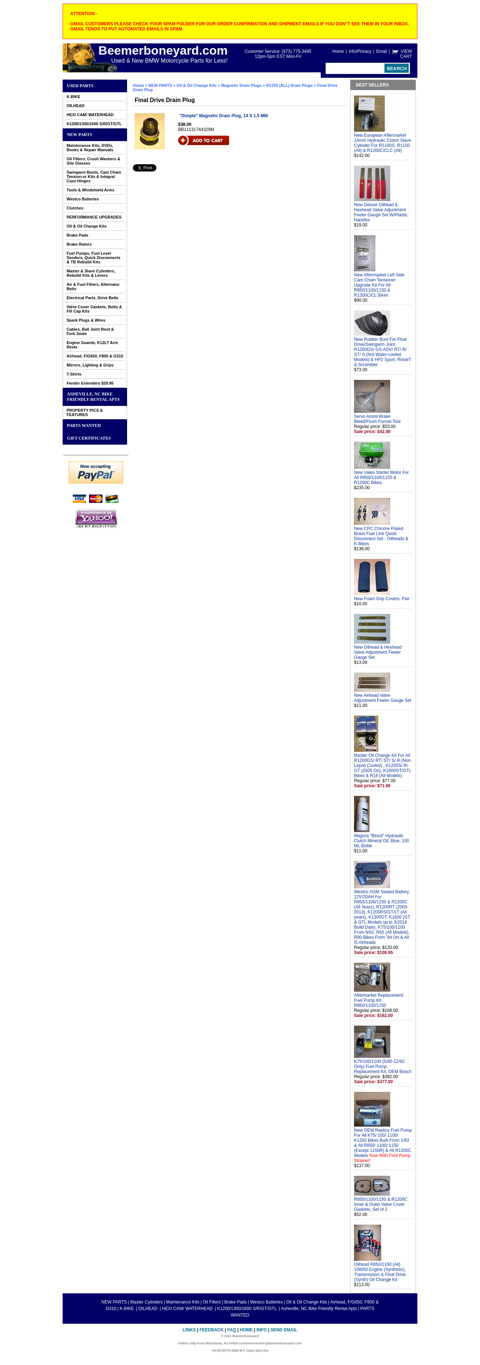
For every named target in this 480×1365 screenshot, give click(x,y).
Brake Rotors (79, 244)
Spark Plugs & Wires (86, 320)
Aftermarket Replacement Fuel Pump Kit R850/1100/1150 (378, 1000)
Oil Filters (212, 1302)
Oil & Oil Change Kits (87, 226)
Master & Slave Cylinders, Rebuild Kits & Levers (91, 273)
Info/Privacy (360, 51)
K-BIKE (73, 96)
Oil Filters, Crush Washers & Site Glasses (93, 161)
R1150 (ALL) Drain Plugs (289, 85)
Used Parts (80, 85)
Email (381, 51)
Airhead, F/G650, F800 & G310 (95, 356)
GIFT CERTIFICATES (89, 438)
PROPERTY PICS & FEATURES (85, 412)
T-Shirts (74, 374)
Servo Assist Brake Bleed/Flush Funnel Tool (377, 419)
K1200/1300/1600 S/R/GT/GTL (94, 124)
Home (338, 51)
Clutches (75, 208)
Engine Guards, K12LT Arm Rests (92, 344)
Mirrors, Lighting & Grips (90, 365)
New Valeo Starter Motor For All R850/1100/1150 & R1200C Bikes (381, 477)
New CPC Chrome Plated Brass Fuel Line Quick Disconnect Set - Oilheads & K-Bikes (381, 536)
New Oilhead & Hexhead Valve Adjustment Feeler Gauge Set (377, 652)
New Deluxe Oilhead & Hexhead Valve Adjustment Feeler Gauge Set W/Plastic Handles (381, 212)
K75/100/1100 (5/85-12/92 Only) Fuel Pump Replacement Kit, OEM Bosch (383, 1066)
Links (189, 1329)
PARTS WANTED (84, 425)
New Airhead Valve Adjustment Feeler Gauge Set (382, 698)
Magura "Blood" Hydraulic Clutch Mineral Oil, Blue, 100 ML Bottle (381, 840)
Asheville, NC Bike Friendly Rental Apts (93, 396)
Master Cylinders (146, 1302)
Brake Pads (77, 235)
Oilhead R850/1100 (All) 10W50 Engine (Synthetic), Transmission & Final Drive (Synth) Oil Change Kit (380, 1272)
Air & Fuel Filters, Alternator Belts (93, 286)
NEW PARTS (79, 134)
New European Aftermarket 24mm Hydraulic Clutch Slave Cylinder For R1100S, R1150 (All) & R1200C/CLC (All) (382, 143)
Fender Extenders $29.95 (90, 383)
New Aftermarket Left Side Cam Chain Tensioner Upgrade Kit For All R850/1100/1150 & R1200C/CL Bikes (379, 285)
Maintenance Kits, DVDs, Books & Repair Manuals (90, 147)
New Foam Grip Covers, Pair (381, 598)
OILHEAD (76, 105)
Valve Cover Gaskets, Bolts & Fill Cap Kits (94, 309)
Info (261, 1329)
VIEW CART (406, 54)
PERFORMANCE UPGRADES (94, 217)
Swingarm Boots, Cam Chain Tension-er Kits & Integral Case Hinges (94, 176)
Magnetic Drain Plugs (241, 85)
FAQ (231, 1329)
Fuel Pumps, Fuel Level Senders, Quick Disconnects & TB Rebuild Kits (94, 257)
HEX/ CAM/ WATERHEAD (90, 115)
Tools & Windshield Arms (90, 190)
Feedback (211, 1329)
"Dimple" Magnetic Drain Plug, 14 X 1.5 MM (223, 115)
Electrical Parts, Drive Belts (92, 298)
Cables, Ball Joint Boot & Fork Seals (90, 331)
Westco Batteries (83, 199)
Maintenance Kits (182, 1302)
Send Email (283, 1329)
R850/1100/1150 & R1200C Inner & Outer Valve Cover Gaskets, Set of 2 (380, 1204)
